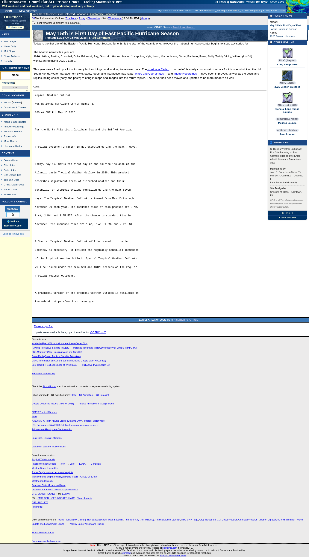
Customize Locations (103, 14)
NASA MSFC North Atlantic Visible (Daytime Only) (57, 420)
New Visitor (28, 11)
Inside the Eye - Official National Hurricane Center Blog (60, 343)
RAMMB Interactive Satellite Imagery (50, 347)
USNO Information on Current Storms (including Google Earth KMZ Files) (69, 360)
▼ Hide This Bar (287, 217)
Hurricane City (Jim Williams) (139, 519)
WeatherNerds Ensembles (45, 468)
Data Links (10, 170)
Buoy (34, 416)
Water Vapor (99, 420)
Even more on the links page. (46, 541)
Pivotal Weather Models (44, 463)
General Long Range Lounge (287, 110)
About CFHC (11, 189)
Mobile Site (10, 194)
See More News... (184, 27)
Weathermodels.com (42, 481)
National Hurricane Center (173, 555)
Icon (63, 463)
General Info (11, 160)
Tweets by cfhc (43, 326)
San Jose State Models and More (49, 485)
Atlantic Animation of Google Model (96, 403)
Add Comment (100, 37)
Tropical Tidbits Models (43, 459)
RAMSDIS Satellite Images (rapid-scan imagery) (74, 425)
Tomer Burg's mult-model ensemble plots (52, 472)
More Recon (10, 141)
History (145, 18)
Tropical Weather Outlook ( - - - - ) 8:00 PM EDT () (91, 18)
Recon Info (10, 136)
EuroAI (82, 463)
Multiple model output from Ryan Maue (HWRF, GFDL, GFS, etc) (64, 476)
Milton (212, 10)
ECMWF (42, 494)
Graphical (70, 18)
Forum (7, 102)
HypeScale (8, 82)
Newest (17, 102)
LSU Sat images (40, 425)
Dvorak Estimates (53, 438)
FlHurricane (13, 17)
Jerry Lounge (287, 134)
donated (126, 553)
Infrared (88, 420)
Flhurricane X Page (186, 319)
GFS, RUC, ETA (40, 502)
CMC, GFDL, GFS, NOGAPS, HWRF (56, 498)
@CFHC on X (98, 332)
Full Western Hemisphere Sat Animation (52, 429)
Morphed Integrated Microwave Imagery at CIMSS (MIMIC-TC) (105, 347)
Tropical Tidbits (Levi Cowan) (71, 519)
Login (8, 11)
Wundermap (115, 18)
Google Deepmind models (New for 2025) (53, 403)
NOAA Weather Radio (43, 532)
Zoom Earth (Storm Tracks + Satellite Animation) (56, 356)
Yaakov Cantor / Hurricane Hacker (87, 524)
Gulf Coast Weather (227, 519)
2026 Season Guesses (287, 87)
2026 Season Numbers (282, 36)
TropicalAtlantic (163, 519)
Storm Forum (49, 386)
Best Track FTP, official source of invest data (54, 365)
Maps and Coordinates (150, 73)
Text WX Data (11, 179)
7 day (82, 18)
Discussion (93, 18)
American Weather (247, 519)
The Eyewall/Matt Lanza (52, 524)
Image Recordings (185, 73)
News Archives (12, 56)
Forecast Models (13, 131)
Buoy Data (37, 438)
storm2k (176, 519)
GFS (34, 494)
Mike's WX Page (189, 519)
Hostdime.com (169, 547)
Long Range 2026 (287, 64)
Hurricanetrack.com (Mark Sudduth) (105, 519)
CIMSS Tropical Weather (44, 412)
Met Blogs (9, 51)
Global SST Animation (81, 395)
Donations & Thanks (15, 107)
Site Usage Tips (12, 174)
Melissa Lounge (287, 123)
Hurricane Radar (158, 69)
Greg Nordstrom (207, 519)
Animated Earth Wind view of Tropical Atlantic (55, 489)
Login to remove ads (13, 234)
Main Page (10, 41)
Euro (72, 463)
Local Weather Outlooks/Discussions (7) (57, 22)
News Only (10, 46)
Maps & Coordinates (15, 121)
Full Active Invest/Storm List (96, 365)
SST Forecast (102, 395)
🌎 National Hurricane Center (13, 223)
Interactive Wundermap (43, 373)
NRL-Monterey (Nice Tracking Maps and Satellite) (57, 352)
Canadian (96, 463)
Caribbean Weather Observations (49, 446)
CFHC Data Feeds (14, 184)
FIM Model (37, 506)
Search (8, 61)
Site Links (9, 165)
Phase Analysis (84, 498)
